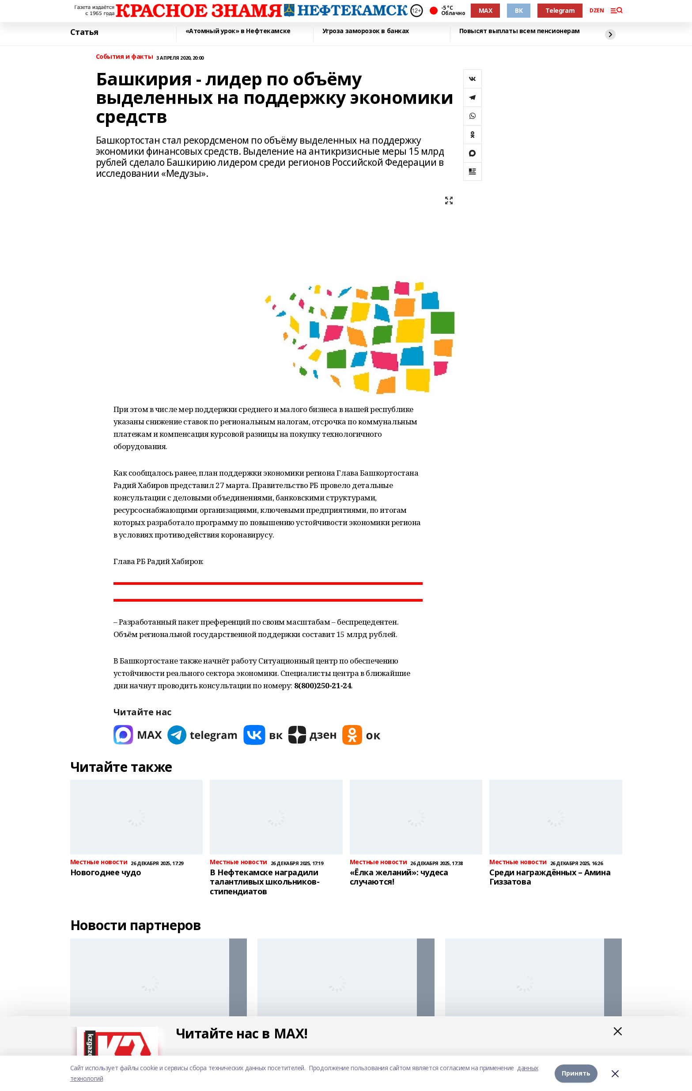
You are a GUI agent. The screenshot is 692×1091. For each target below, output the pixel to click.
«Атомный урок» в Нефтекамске (238, 31)
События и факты (124, 57)
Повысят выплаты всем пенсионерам (519, 31)
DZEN (597, 10)
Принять (576, 1073)
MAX (485, 10)
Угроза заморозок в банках (365, 31)
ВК (518, 10)
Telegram (560, 10)
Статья (84, 32)
